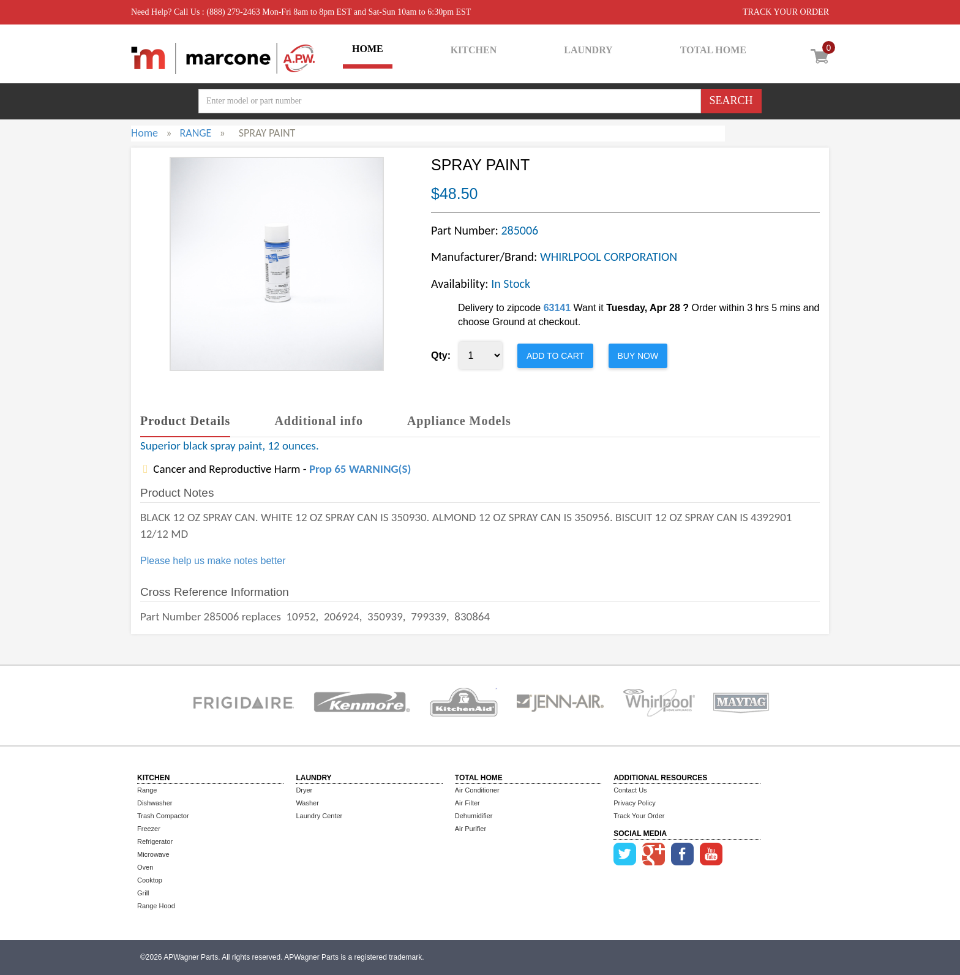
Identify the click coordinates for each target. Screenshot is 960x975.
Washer (307, 803)
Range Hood (156, 905)
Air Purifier (470, 828)
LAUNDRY (588, 50)
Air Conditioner (477, 790)
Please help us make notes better (212, 560)
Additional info (318, 420)
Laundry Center (319, 815)
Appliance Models (459, 420)
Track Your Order (638, 815)
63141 (557, 308)
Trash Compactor (163, 815)
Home (144, 133)
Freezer (148, 828)
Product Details (185, 420)
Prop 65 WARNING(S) (360, 469)
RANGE (195, 133)
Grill (143, 893)
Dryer (304, 790)
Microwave (153, 854)
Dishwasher (154, 803)
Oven (145, 867)
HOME (367, 48)
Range (147, 790)
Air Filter (467, 803)
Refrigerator (155, 841)
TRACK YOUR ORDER (786, 12)
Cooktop (149, 880)
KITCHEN (474, 50)
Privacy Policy (634, 803)
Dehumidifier (474, 815)
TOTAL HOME (713, 50)
